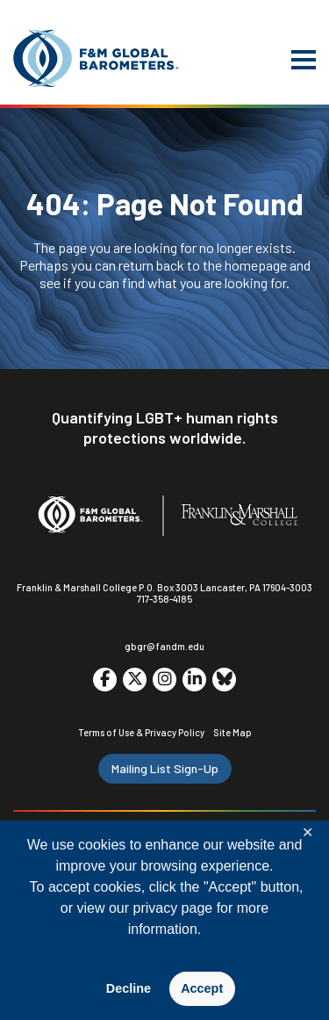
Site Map (232, 732)
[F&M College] (240, 516)
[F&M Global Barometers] (96, 58)
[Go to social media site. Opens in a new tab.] (105, 679)
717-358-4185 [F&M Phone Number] (164, 598)
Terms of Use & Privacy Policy (141, 732)
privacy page (172, 908)
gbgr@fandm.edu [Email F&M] (164, 646)
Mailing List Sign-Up (164, 768)
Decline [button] (128, 988)
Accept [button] (202, 988)
